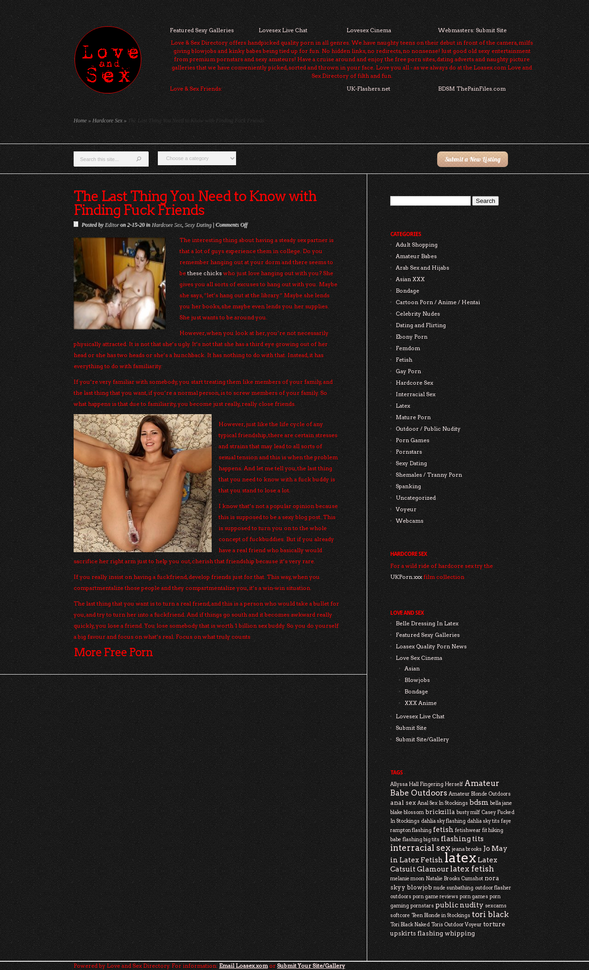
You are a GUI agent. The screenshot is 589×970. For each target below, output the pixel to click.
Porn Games (412, 440)
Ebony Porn (411, 336)
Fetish (404, 359)
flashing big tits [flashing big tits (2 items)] (421, 840)
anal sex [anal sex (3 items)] (403, 802)
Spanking (408, 486)
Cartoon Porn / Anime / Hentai (438, 302)
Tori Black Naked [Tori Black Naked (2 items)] (410, 925)
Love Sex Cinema (419, 657)
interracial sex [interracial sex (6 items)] (420, 848)
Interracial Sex (415, 394)
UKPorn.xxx (406, 576)
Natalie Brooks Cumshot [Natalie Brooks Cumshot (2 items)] (454, 879)
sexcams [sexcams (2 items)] (496, 906)
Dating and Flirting (421, 325)
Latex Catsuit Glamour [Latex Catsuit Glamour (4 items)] (443, 864)
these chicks (204, 273)
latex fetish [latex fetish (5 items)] (472, 868)
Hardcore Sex (107, 120)
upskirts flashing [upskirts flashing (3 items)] (416, 933)
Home (80, 120)
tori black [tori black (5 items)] (490, 914)
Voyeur (406, 509)
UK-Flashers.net (368, 88)
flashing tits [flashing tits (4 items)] (462, 838)
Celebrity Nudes (418, 313)
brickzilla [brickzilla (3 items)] (440, 811)
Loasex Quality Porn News (431, 646)
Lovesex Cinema (368, 30)
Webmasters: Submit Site (472, 30)
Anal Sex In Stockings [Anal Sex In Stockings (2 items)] (442, 803)
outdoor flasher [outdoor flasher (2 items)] (493, 888)
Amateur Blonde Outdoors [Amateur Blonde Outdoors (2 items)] (480, 794)
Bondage (407, 290)
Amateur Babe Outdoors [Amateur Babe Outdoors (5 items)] (444, 788)
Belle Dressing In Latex (427, 623)
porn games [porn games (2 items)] (474, 897)
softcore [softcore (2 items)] (400, 915)
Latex (403, 405)
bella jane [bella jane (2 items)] (501, 803)
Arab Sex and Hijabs (422, 267)
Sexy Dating (197, 224)
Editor (111, 224)
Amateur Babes (416, 256)
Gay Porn (408, 371)
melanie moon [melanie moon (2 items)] (407, 879)
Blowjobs (417, 679)
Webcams (409, 520)
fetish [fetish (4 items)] (443, 829)
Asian (412, 668)
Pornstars (409, 451)
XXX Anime (420, 702)
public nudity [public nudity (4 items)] (459, 905)
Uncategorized (416, 497)
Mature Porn (413, 417)
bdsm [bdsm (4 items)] (479, 802)
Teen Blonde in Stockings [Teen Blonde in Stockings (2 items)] (440, 915)
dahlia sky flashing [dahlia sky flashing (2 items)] (443, 821)
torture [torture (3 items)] (494, 924)
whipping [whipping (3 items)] (460, 933)
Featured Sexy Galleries (202, 30)
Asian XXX (410, 279)
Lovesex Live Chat (283, 30)
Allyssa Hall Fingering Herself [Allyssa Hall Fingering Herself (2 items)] (426, 784)
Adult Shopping (417, 244)
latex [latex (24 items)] (460, 857)
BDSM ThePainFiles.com (472, 88)
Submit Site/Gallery (422, 739)
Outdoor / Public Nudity (428, 428)
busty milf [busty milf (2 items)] (468, 812)
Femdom (408, 348)
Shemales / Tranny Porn (429, 474)
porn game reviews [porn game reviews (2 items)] (435, 897)
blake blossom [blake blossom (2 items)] (407, 812)
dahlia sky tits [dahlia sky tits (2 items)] (483, 821)
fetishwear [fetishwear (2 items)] (468, 830)
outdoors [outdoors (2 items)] (400, 897)
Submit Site (411, 727)
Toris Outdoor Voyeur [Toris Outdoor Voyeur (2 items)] (456, 925)
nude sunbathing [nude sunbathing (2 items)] (453, 888)
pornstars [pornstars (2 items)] (422, 906)
